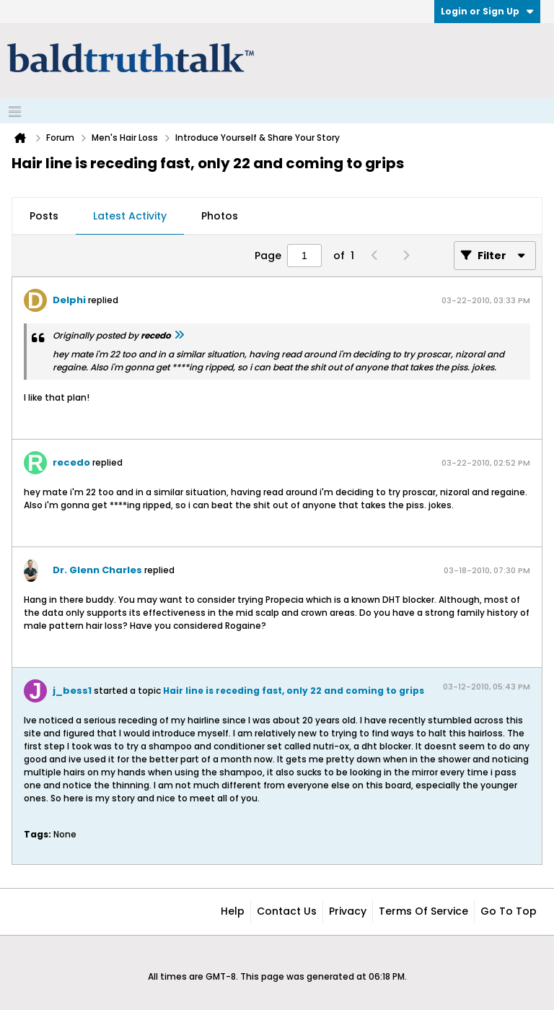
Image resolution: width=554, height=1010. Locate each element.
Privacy (347, 911)
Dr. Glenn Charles (97, 570)
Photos (219, 216)
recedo (71, 462)
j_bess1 (72, 690)
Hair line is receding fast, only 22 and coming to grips (293, 690)
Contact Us (287, 911)
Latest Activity (130, 216)
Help (233, 911)
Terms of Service (423, 911)
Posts (44, 216)
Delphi (69, 300)
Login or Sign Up (487, 11)
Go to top (508, 911)
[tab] (44, 216)
